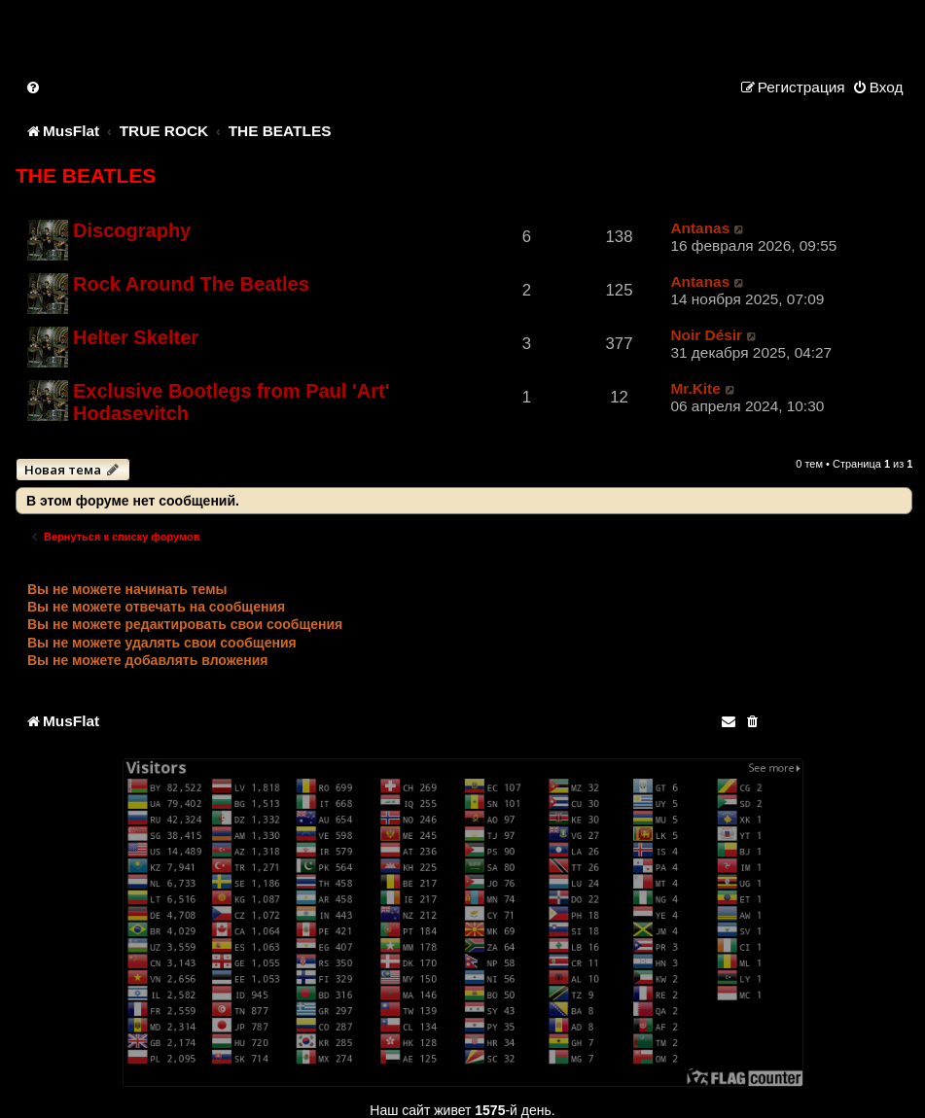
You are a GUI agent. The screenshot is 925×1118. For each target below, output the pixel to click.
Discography (132, 230)
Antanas (699, 228)
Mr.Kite (695, 388)
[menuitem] (34, 87)
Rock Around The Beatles (191, 284)
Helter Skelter (135, 337)
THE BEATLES (86, 175)
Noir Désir (706, 335)
